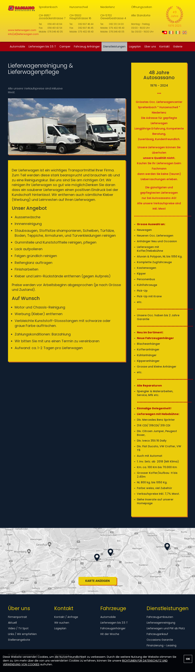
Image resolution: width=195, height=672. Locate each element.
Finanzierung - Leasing (161, 645)
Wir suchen (61, 623)
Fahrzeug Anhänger (87, 46)
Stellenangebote (19, 640)
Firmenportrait (17, 617)
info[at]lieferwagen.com (23, 34)
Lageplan (135, 46)
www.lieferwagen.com (22, 30)
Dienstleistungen (114, 46)
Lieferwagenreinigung (161, 623)
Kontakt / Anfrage (66, 617)
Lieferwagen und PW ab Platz (166, 628)
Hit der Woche (109, 634)
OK (188, 659)
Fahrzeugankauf (157, 634)
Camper (64, 46)
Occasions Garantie (160, 640)
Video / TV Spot (18, 628)
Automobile (17, 46)
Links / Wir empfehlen (22, 634)
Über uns (150, 46)
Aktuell (12, 623)
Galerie (177, 46)
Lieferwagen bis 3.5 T (42, 46)
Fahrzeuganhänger (112, 628)
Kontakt (164, 46)
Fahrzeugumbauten (160, 617)
